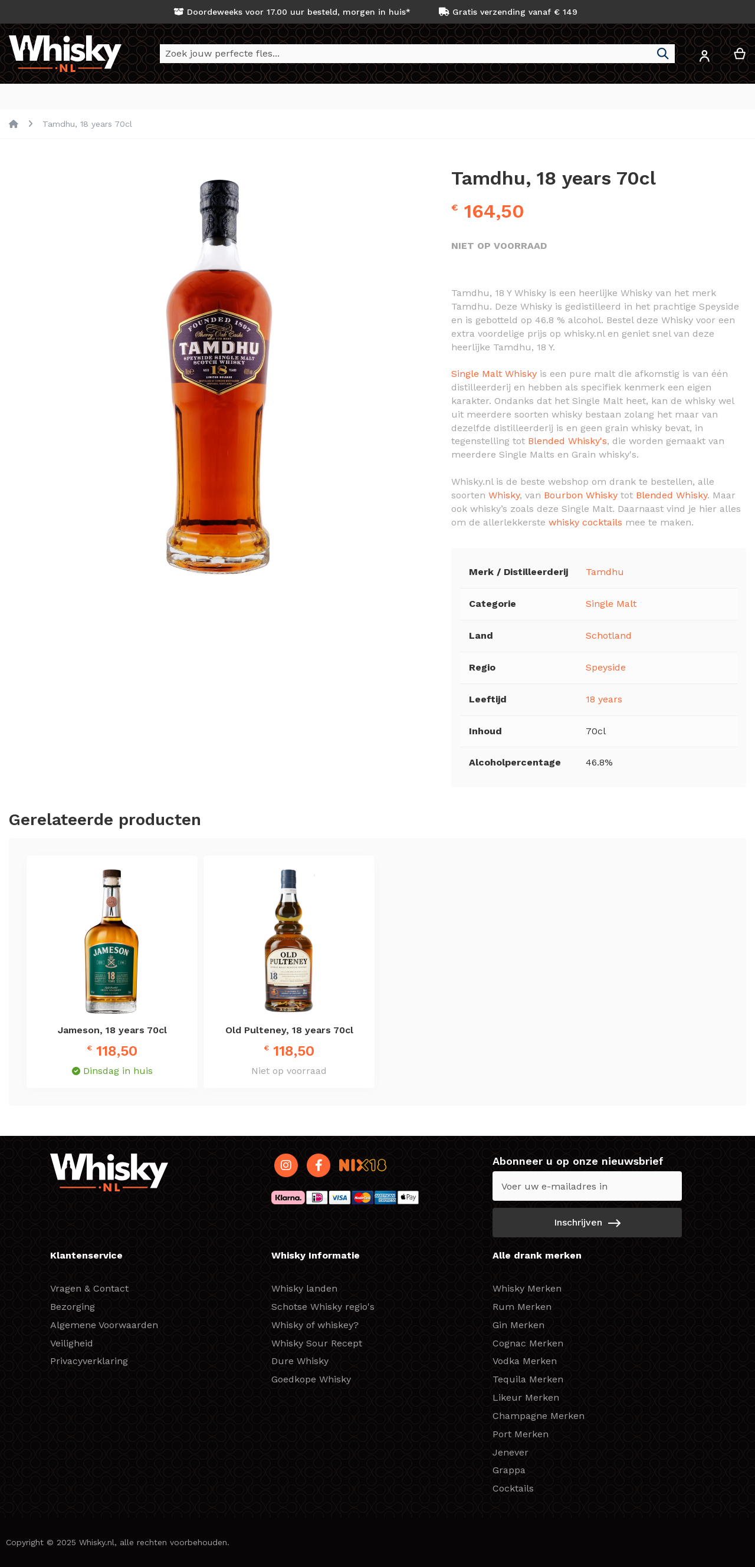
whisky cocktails (585, 522)
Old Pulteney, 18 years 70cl (289, 1030)
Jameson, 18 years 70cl (112, 1030)
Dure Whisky (300, 1360)
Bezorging (72, 1306)
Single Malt (611, 603)
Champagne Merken (539, 1415)
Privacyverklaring (89, 1360)
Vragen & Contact (89, 1288)
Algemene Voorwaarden (104, 1325)
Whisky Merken (527, 1288)
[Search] (663, 53)
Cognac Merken (528, 1343)
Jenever (510, 1452)
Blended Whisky (671, 495)
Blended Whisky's (567, 440)
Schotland (609, 635)
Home (13, 124)
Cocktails (513, 1488)
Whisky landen (304, 1288)
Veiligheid (71, 1343)
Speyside (606, 667)
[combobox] (417, 53)
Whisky (504, 495)
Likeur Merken (526, 1397)
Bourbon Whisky (581, 495)
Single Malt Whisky (494, 373)
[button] (704, 58)
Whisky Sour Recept (316, 1343)
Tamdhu (605, 571)
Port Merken (521, 1434)
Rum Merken (522, 1306)
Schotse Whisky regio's (323, 1306)
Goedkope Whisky (311, 1379)
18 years (604, 699)
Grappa (509, 1470)
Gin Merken (518, 1325)
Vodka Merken (525, 1360)
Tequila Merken (528, 1379)
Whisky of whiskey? (315, 1325)
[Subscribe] (587, 1222)
